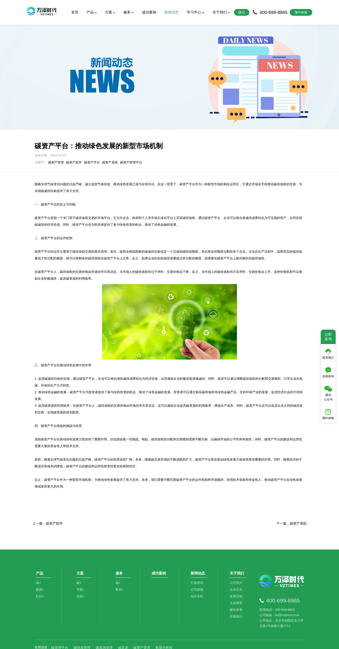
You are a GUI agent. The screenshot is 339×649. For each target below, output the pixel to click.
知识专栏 (198, 578)
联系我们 (237, 598)
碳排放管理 (82, 626)
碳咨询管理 (104, 626)
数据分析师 (164, 626)
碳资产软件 (74, 141)
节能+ (81, 571)
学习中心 (195, 12)
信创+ (81, 578)
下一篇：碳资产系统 (291, 502)
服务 (128, 12)
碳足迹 (123, 626)
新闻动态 (171, 12)
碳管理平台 (59, 626)
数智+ (120, 571)
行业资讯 (198, 564)
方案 (110, 12)
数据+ (40, 571)
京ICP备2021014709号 (226, 642)
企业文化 (237, 571)
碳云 (241, 12)
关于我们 (221, 12)
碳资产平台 (92, 141)
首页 (74, 12)
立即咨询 (328, 337)
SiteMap (248, 642)
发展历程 (237, 578)
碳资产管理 (56, 141)
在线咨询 (328, 372)
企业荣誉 (237, 584)
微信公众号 (328, 393)
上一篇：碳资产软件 (47, 502)
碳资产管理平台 (131, 141)
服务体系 (237, 591)
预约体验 (328, 414)
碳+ (38, 564)
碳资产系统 (110, 141)
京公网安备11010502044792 (188, 642)
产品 (92, 12)
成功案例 (149, 12)
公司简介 (237, 564)
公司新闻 (198, 571)
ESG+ (40, 578)
